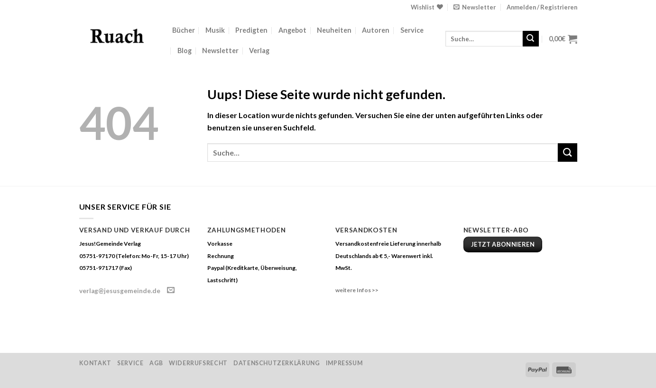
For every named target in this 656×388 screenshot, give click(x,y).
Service (412, 30)
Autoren (375, 30)
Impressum (344, 363)
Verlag (259, 50)
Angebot (292, 30)
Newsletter (220, 50)
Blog (184, 50)
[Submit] (531, 39)
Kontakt (95, 363)
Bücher (183, 30)
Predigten (251, 30)
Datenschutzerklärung (276, 363)
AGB (156, 363)
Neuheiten (334, 30)
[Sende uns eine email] (171, 290)
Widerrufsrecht (198, 363)
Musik (215, 30)
